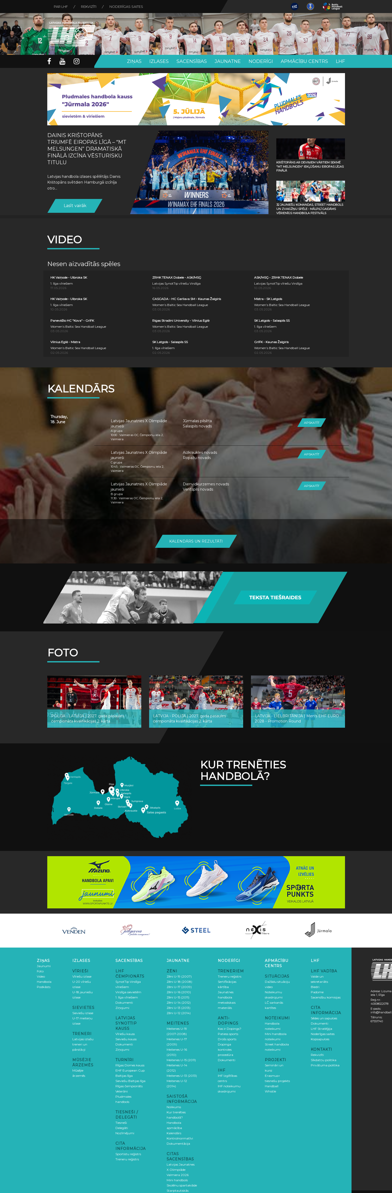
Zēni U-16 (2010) (179, 992)
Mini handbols (177, 1180)
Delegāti (121, 1128)
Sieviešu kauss (126, 1039)
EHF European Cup (130, 1070)
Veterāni (121, 1091)
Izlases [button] (159, 61)
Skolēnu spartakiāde (182, 1185)
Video (41, 976)
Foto (40, 971)
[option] (74, 931)
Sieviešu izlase (82, 1013)
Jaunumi (44, 966)
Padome (317, 992)
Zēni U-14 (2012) (179, 1002)
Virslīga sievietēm (128, 992)
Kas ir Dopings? (229, 1029)
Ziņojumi (122, 1008)
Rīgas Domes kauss (129, 1065)
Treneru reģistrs (127, 1159)
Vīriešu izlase (81, 976)
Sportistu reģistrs (128, 1154)
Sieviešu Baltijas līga (130, 1081)
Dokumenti (124, 1002)
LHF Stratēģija (321, 1029)
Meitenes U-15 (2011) (181, 1060)
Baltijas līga (124, 1076)
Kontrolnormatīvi (180, 1138)
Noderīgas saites (126, 6)
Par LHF (61, 6)
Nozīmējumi (124, 1133)
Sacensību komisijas (326, 997)
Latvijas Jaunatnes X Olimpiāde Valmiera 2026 (181, 1169)
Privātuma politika (325, 1065)
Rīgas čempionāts (129, 1086)
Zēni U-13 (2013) (178, 1008)
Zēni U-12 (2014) (179, 1013)
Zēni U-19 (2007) (179, 976)
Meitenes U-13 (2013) (182, 1076)
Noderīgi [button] (261, 61)
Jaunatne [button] (228, 61)
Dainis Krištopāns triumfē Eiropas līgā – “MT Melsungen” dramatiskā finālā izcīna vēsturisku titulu (86, 149)
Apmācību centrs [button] (304, 61)
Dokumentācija (178, 1143)
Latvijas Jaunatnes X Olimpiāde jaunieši (139, 423)
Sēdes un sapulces (324, 1018)
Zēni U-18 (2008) (179, 982)
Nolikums (174, 1107)
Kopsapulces (320, 1039)
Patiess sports (228, 1034)
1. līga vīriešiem (126, 997)
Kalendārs (174, 1133)
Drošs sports (227, 1039)
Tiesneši (121, 1123)
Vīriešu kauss (125, 1034)
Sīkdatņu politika (323, 1060)
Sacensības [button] (192, 61)
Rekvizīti (88, 6)
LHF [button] (340, 61)
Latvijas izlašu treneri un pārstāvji (82, 1044)
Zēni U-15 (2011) (178, 997)
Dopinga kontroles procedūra (225, 1049)
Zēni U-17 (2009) (179, 987)
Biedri (315, 987)
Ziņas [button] (134, 61)
